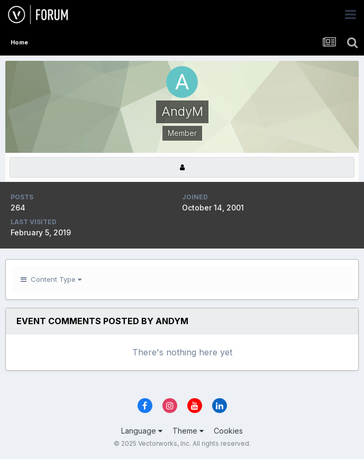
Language (141, 430)
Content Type (51, 279)
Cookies (228, 430)
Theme (188, 430)
